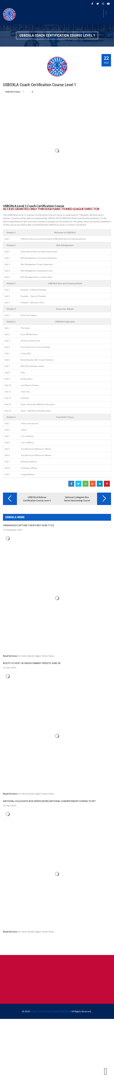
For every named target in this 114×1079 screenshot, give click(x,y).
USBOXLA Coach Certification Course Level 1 (39, 84)
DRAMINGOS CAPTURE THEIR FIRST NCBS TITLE (28, 525)
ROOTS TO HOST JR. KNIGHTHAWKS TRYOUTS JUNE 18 (31, 663)
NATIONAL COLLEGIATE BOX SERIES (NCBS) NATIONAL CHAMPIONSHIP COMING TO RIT (49, 801)
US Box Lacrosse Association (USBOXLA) (50, 1011)
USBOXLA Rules (12, 91)
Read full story (10, 656)
